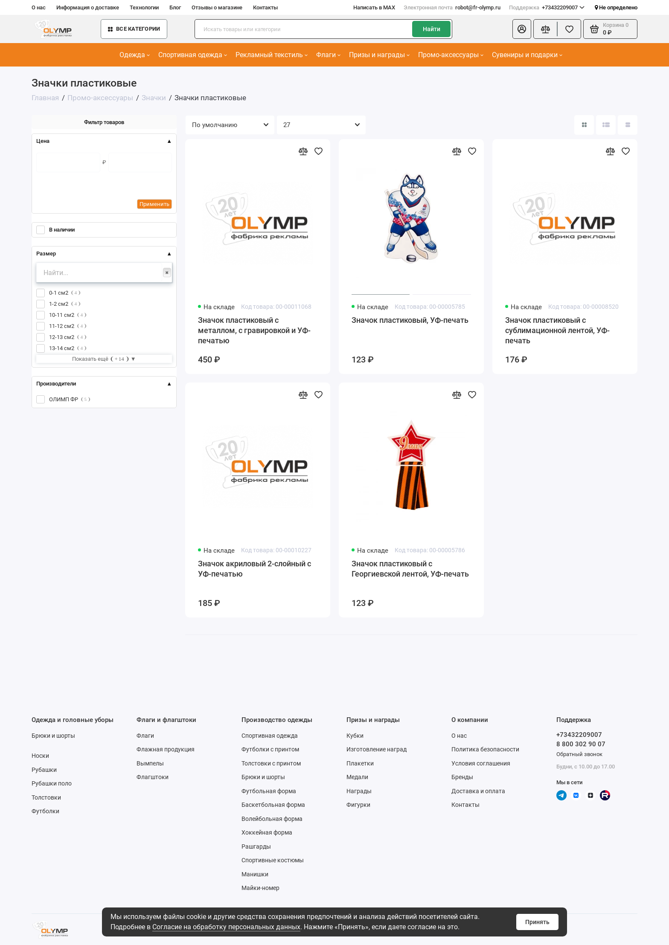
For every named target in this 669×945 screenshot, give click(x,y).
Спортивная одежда (192, 55)
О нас (39, 7)
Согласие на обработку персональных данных (226, 927)
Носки (40, 755)
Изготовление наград (376, 749)
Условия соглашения (480, 763)
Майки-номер (260, 887)
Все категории (134, 29)
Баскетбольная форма (273, 804)
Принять (537, 922)
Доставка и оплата (478, 791)
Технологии (144, 7)
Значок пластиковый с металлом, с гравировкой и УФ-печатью (254, 330)
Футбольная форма (268, 791)
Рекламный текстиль (272, 55)
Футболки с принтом (270, 749)
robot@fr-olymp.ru (452, 7)
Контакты (265, 7)
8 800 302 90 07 (580, 744)
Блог (175, 7)
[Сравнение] (545, 29)
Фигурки (358, 804)
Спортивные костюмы (272, 860)
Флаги (328, 55)
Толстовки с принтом (271, 763)
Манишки (254, 874)
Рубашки (44, 769)
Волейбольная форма (272, 818)
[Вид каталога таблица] (627, 125)
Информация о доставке (87, 7)
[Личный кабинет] (521, 29)
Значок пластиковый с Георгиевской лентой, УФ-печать (410, 568)
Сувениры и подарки (527, 55)
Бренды (462, 777)
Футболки (45, 811)
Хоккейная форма (266, 832)
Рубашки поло (52, 783)
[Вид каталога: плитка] (584, 125)
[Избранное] (569, 29)
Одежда (134, 55)
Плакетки (360, 763)
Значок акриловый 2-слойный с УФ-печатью (254, 568)
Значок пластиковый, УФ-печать (410, 320)
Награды (359, 791)
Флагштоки (153, 777)
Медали (357, 777)
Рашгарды (256, 846)
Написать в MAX (374, 7)
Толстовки (46, 797)
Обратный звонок (579, 754)
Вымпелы (150, 763)
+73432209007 (547, 7)
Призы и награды (379, 55)
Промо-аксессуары (450, 55)
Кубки (355, 735)
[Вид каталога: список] (606, 125)
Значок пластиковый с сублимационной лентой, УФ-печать (557, 330)
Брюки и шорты (53, 735)
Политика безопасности (485, 749)
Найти (431, 29)
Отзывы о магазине (217, 7)
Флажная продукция (166, 749)
